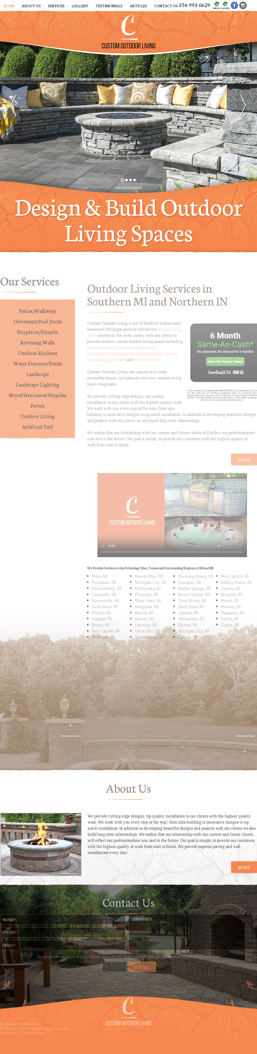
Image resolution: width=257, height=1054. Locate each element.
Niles (216, 4)
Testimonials (109, 5)
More (244, 867)
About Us (31, 5)
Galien (225, 4)
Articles (138, 5)
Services (56, 5)
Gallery (80, 5)
